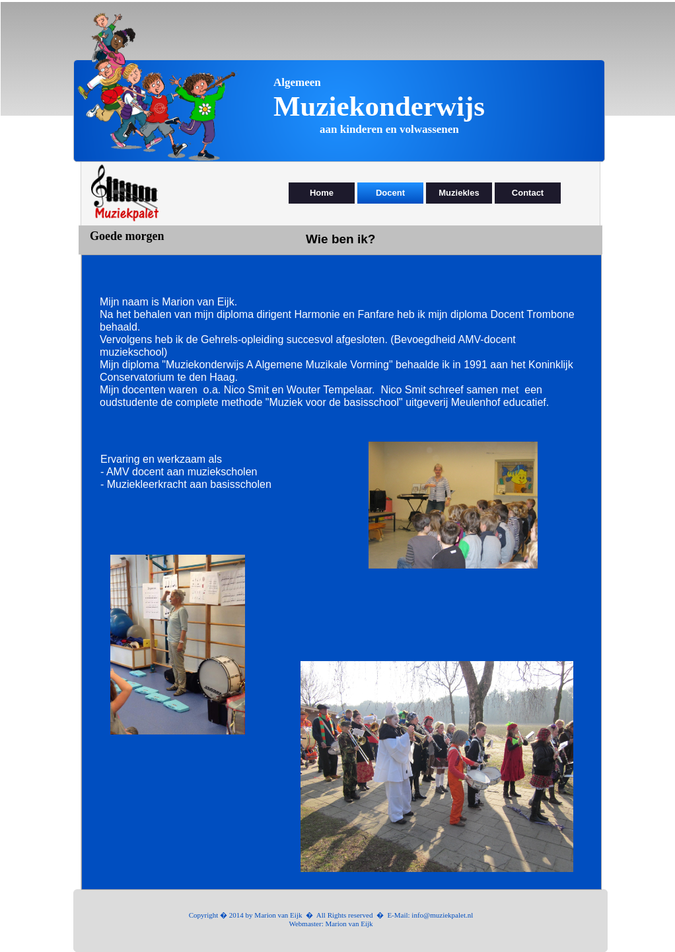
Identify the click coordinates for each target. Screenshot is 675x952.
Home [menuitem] (322, 193)
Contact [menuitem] (528, 193)
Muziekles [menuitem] (459, 193)
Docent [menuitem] (390, 193)
